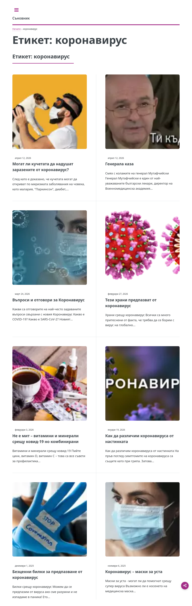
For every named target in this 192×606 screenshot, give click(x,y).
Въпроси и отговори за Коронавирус (48, 300)
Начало (16, 28)
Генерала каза (119, 163)
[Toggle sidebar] (16, 10)
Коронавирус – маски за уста (133, 571)
